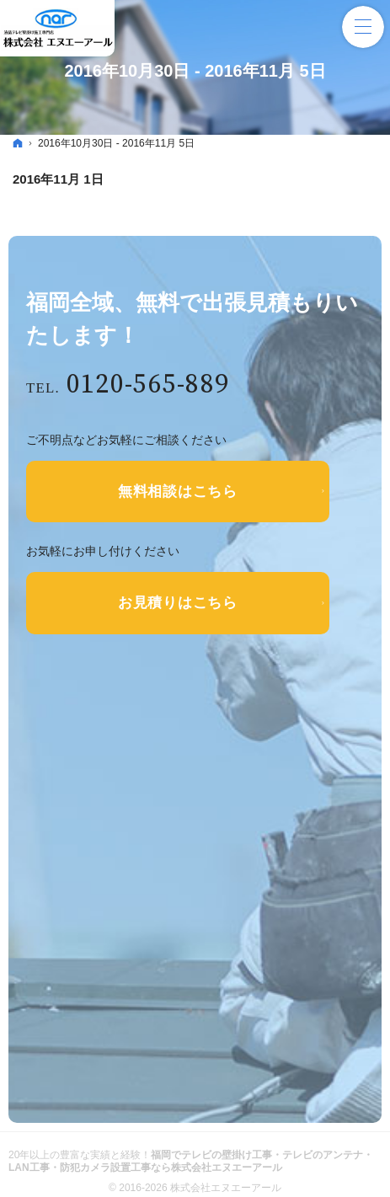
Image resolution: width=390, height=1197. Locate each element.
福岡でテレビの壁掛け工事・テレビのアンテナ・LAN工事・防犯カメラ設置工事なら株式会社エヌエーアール (190, 1167)
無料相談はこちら (178, 493)
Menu (363, 27)
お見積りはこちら (178, 608)
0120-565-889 (155, 386)
